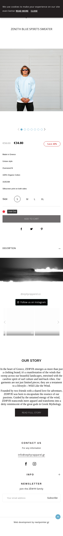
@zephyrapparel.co (31, 294)
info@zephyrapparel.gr (31, 454)
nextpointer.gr (42, 522)
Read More (22, 11)
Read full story (31, 412)
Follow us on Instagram (33, 302)
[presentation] (3, 322)
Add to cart (31, 218)
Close (34, 11)
